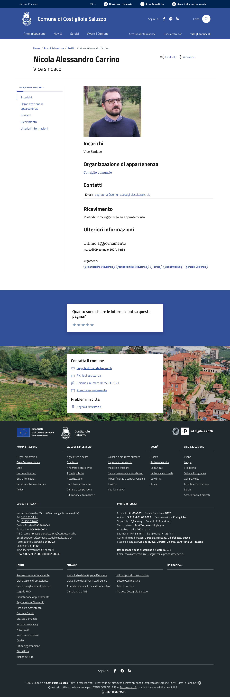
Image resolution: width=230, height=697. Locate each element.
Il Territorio (190, 468)
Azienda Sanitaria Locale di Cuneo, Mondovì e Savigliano (98, 586)
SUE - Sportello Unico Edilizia (132, 575)
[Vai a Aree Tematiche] (152, 4)
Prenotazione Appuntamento (33, 597)
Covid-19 (156, 479)
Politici (72, 48)
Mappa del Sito (25, 657)
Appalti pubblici (75, 473)
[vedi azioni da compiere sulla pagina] (186, 57)
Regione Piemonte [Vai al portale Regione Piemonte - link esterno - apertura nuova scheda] (29, 4)
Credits (20, 640)
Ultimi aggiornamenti (28, 646)
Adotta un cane (125, 586)
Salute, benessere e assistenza (125, 473)
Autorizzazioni (74, 479)
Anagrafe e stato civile (79, 468)
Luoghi (187, 462)
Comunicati (157, 468)
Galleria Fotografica (195, 473)
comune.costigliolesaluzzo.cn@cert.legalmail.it (50, 533)
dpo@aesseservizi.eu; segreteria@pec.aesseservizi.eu (154, 554)
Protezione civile (160, 462)
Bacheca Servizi (25, 613)
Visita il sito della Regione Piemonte (87, 575)
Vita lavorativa (116, 489)
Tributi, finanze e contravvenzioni (126, 479)
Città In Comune (187, 683)
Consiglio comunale (98, 172)
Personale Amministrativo (31, 484)
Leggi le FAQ (24, 591)
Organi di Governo (27, 457)
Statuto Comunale (27, 619)
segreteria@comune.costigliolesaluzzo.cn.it (122, 194)
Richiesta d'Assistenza (29, 608)
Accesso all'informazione (142, 34)
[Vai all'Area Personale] (189, 4)
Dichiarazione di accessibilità (32, 581)
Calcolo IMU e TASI (77, 591)
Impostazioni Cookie (28, 635)
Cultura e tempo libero (79, 489)
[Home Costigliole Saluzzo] (63, 19)
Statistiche (23, 651)
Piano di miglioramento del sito (34, 586)
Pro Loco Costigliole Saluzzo (132, 591)
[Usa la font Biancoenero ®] (118, 4)
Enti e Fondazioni (26, 479)
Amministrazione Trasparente (33, 575)
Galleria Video (191, 479)
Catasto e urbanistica (79, 484)
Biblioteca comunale (162, 473)
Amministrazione (54, 48)
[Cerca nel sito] (206, 19)
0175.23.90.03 (30, 521)
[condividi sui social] (167, 57)
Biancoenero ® (128, 687)
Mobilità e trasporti (118, 468)
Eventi (187, 457)
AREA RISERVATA (113, 692)
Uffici (19, 468)
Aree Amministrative (28, 462)
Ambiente (72, 462)
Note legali (23, 629)
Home (36, 48)
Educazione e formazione (81, 495)
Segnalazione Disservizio (30, 602)
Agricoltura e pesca (77, 457)
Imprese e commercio (120, 462)
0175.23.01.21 (29, 517)
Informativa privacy (27, 624)
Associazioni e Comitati (197, 495)
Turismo (112, 484)
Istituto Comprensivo (128, 581)
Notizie (154, 457)
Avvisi (154, 484)
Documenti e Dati (26, 473)
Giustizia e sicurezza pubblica (124, 457)
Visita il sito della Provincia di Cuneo (87, 581)
